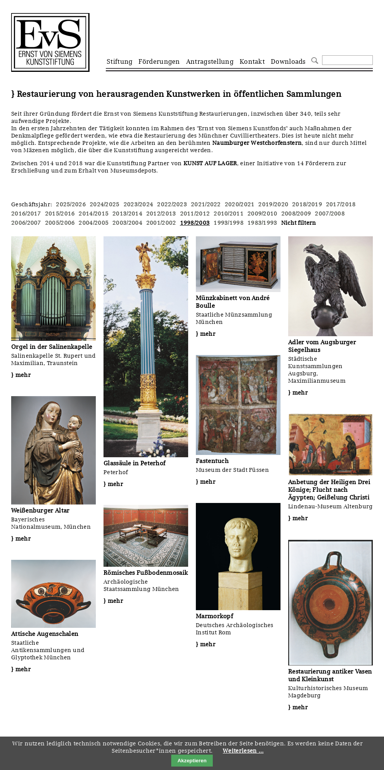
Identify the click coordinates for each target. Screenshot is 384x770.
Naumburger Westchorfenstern (257, 142)
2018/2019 (307, 204)
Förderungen (159, 61)
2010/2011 (229, 213)
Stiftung (119, 61)
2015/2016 (60, 213)
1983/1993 (262, 222)
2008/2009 (296, 213)
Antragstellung (210, 61)
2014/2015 (93, 213)
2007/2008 (330, 213)
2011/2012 (195, 213)
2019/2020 (273, 204)
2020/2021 (240, 204)
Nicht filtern (298, 222)
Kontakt (252, 61)
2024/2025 (105, 204)
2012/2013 (161, 213)
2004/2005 (93, 222)
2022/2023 (172, 204)
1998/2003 (195, 222)
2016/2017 (26, 213)
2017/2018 (341, 204)
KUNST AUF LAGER (210, 163)
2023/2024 (139, 204)
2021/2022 (206, 204)
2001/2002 (161, 222)
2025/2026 (71, 204)
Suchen (313, 60)
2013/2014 (127, 213)
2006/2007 (26, 222)
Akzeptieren (192, 760)
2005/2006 (60, 222)
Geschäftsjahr (30, 204)
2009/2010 (262, 213)
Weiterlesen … (243, 750)
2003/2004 (127, 222)
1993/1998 (229, 222)
